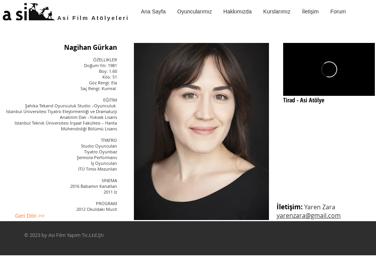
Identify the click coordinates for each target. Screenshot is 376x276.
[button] (276, 11)
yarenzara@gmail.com (309, 215)
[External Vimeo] (329, 69)
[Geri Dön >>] (29, 216)
